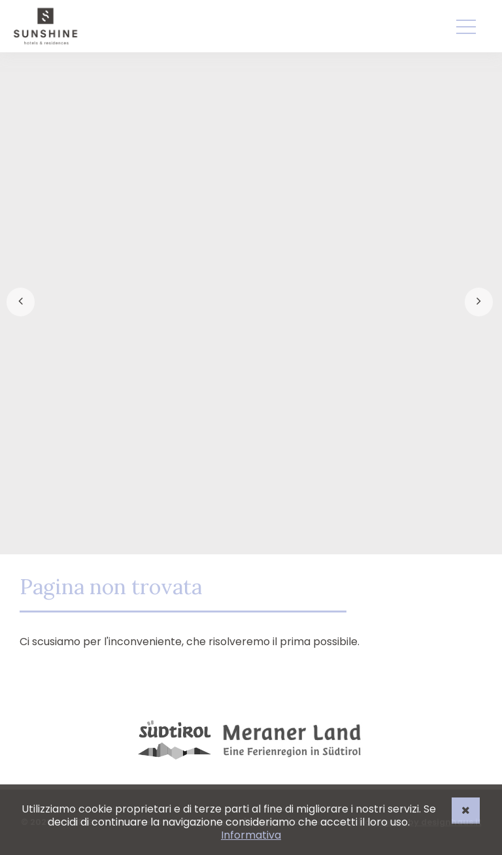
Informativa (251, 835)
